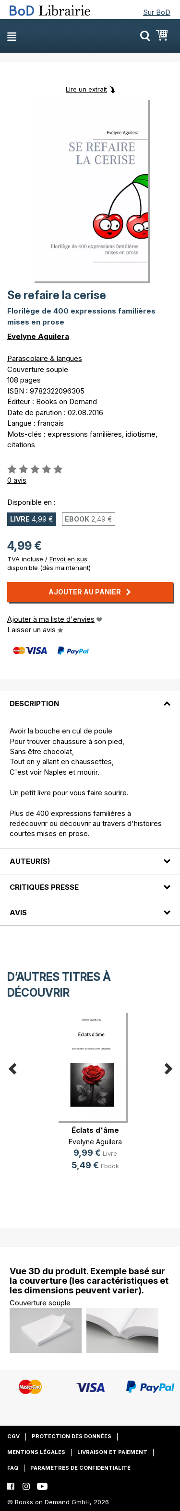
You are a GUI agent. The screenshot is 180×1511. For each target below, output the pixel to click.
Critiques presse (44, 887)
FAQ (12, 1468)
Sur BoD (156, 12)
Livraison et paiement (112, 1452)
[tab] (90, 698)
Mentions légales (36, 1452)
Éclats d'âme (95, 1130)
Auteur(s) (30, 861)
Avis (18, 912)
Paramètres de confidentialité (80, 1468)
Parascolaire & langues (44, 358)
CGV (13, 1436)
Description (34, 703)
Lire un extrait (86, 89)
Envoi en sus (68, 559)
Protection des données (71, 1436)
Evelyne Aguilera (38, 336)
